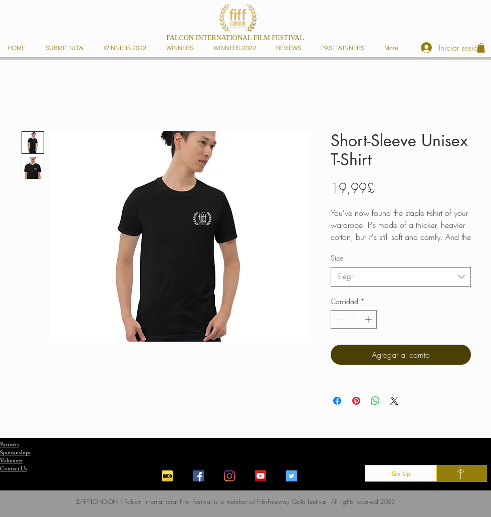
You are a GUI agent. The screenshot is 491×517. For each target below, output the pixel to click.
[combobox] (401, 277)
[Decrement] (338, 319)
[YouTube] (260, 475)
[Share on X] (394, 401)
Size (337, 258)
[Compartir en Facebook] (337, 401)
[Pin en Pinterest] (356, 401)
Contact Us (13, 468)
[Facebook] (198, 475)
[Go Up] (401, 473)
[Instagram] (229, 475)
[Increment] (369, 319)
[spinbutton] (354, 319)
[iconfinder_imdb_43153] (167, 475)
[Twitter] (291, 475)
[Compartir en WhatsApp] (375, 401)
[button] (181, 48)
